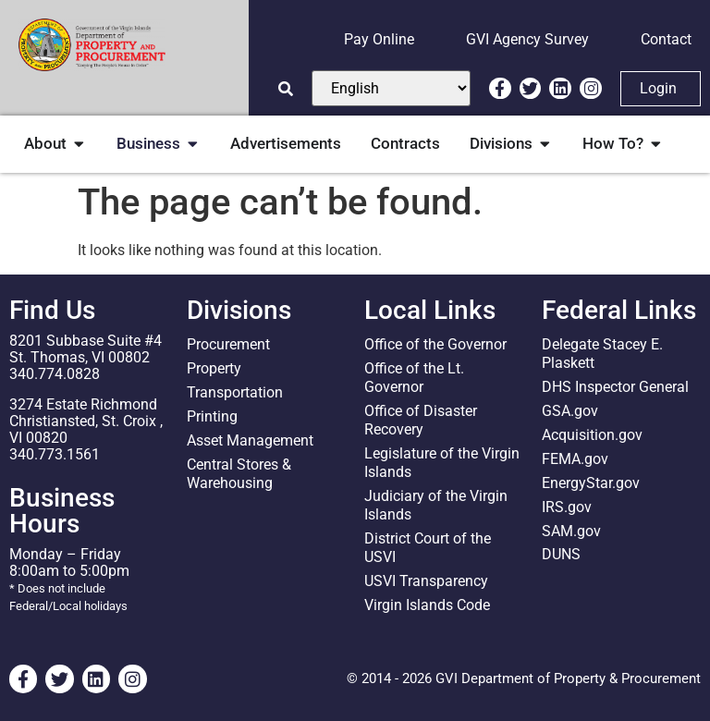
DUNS (561, 555)
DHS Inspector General (615, 387)
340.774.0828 (54, 374)
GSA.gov (570, 411)
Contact (666, 39)
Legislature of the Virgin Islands (442, 463)
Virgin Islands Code (427, 605)
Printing (212, 416)
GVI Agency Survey (527, 39)
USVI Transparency (426, 581)
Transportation (235, 392)
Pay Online (379, 39)
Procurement (228, 344)
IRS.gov (567, 507)
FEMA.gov (575, 459)
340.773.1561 (54, 454)
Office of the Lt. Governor (414, 378)
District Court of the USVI (427, 548)
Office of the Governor (435, 344)
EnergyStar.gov (591, 483)
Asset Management (250, 440)
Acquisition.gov (592, 435)
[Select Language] (391, 88)
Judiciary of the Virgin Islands (436, 505)
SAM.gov (571, 531)
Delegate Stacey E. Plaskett (602, 354)
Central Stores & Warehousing (239, 474)
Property (214, 368)
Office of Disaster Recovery (420, 420)
